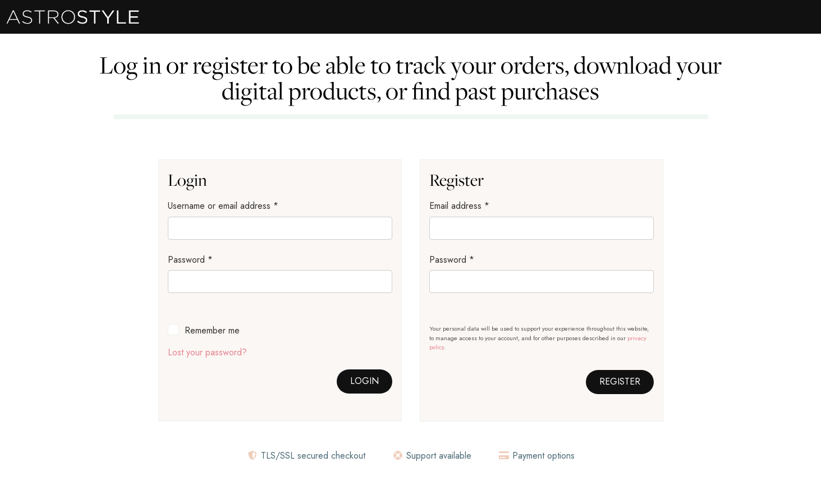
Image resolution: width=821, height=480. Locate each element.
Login (364, 380)
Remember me (212, 330)
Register (619, 381)
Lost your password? (207, 352)
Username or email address (223, 205)
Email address (459, 205)
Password (190, 259)
